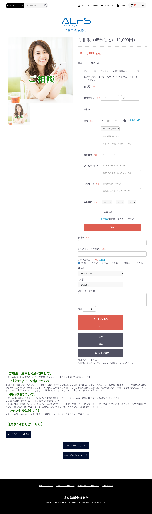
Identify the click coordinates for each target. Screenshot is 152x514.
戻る (101, 336)
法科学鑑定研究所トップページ (76, 456)
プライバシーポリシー (65, 486)
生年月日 (88, 202)
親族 (116, 263)
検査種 (81, 268)
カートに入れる (101, 319)
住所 (86, 121)
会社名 (87, 109)
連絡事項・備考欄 (86, 291)
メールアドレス (91, 166)
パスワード (89, 184)
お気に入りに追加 (100, 353)
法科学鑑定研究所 (76, 498)
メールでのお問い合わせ (18, 434)
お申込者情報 (84, 260)
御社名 (81, 237)
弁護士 (127, 263)
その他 (139, 263)
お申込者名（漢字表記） (89, 249)
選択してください (89, 263)
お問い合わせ (107, 486)
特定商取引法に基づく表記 (88, 486)
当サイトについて (46, 486)
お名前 (87, 86)
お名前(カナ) (90, 98)
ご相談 (81, 279)
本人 (106, 263)
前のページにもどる (76, 445)
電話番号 (88, 155)
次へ (112, 227)
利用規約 (108, 212)
